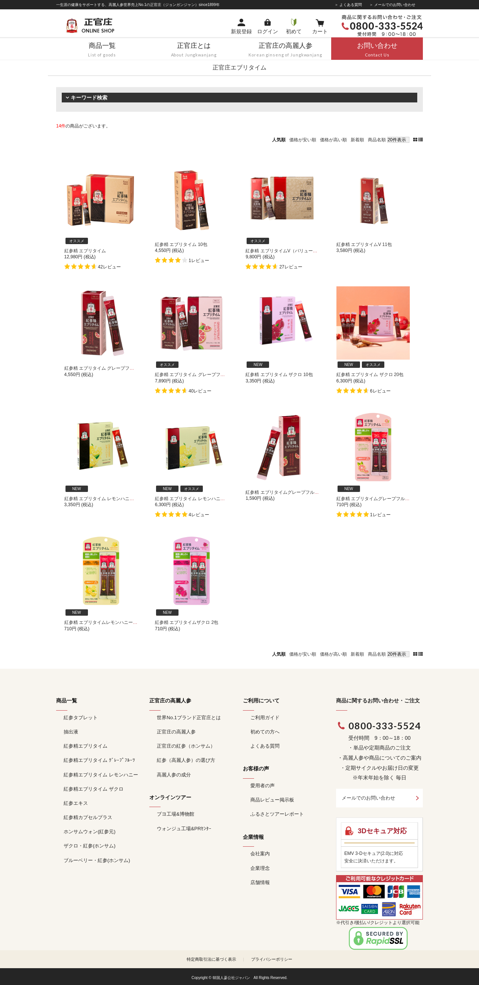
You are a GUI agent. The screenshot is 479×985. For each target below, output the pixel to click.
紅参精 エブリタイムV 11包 (364, 244)
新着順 (357, 139)
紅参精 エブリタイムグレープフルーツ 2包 (379, 498)
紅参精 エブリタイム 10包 (181, 244)
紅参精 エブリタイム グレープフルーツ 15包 (109, 368)
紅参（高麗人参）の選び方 (186, 760)
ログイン (267, 31)
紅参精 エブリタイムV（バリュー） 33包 (286, 250)
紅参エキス (76, 803)
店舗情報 (260, 882)
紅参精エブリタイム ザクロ (93, 789)
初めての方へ (265, 732)
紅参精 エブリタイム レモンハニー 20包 (195, 498)
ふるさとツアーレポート (277, 814)
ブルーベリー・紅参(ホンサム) (97, 860)
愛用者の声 (262, 785)
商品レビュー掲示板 (272, 800)
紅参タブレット (81, 717)
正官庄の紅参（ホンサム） (186, 746)
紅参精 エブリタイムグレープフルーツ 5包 (288, 492)
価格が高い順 (333, 139)
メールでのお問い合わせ (368, 798)
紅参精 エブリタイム (85, 250)
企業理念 (260, 868)
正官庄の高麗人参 (176, 732)
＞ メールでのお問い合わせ (392, 5)
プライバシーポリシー (271, 959)
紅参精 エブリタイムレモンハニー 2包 (102, 622)
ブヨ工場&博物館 (175, 814)
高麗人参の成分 (174, 775)
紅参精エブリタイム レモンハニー (101, 775)
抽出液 (71, 732)
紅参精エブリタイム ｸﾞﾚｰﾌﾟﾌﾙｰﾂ (99, 760)
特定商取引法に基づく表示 (211, 959)
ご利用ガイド (265, 717)
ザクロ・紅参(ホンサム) (90, 846)
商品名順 (377, 139)
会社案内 (260, 853)
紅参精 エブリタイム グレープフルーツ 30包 (199, 374)
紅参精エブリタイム (85, 746)
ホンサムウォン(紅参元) (90, 831)
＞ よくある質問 (348, 5)
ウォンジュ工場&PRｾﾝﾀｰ (184, 828)
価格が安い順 (302, 139)
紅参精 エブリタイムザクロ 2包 (186, 622)
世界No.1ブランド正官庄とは (188, 717)
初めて (294, 31)
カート (320, 31)
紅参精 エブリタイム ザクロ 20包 (369, 374)
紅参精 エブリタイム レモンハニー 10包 (104, 498)
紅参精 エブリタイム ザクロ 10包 (278, 374)
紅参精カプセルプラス (88, 817)
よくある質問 (265, 746)
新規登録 (241, 31)
